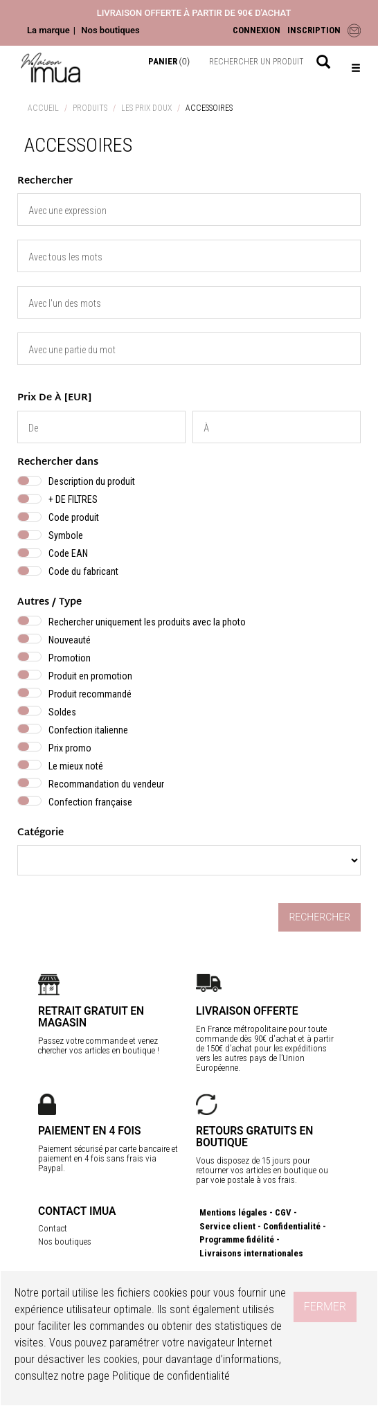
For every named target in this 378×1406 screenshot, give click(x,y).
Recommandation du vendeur (106, 784)
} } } (189, 860)
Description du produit (91, 481)
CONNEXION (256, 30)
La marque (48, 30)
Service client (227, 1226)
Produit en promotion (90, 676)
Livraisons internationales (251, 1253)
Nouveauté (69, 640)
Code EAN (68, 553)
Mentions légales (233, 1212)
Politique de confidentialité (171, 1375)
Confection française (90, 802)
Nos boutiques (110, 30)
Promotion (69, 658)
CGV (283, 1212)
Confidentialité (292, 1226)
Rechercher (319, 917)
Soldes (62, 712)
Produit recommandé (90, 694)
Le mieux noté (75, 766)
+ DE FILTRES (73, 499)
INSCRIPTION (314, 30)
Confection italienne (88, 730)
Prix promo (69, 748)
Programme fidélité (236, 1239)
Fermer (325, 1306)
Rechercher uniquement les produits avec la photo (147, 622)
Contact (52, 1228)
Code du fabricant (83, 571)
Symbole (65, 535)
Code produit (73, 517)
